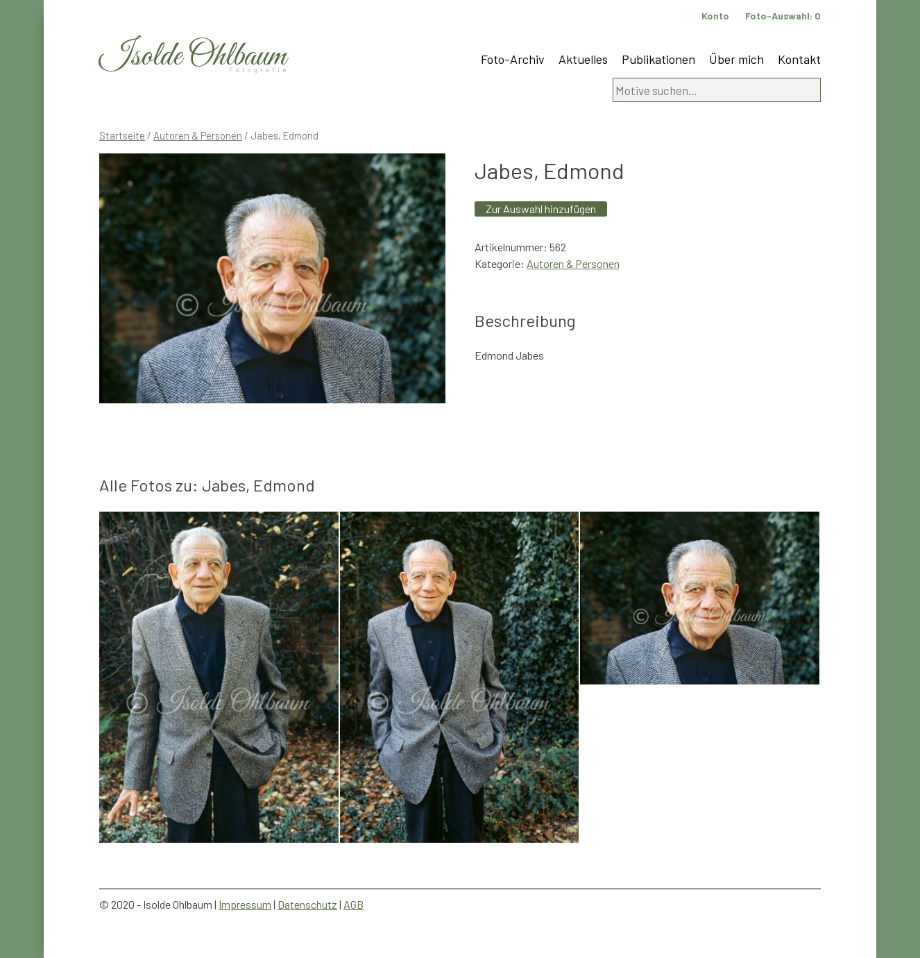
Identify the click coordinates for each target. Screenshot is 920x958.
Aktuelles (583, 59)
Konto (715, 16)
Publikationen (658, 59)
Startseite (122, 135)
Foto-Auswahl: (783, 16)
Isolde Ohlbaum (193, 56)
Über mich (736, 59)
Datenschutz (307, 904)
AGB (353, 904)
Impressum (245, 904)
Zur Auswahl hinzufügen (541, 208)
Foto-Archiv (513, 59)
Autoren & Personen (197, 135)
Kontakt (799, 59)
